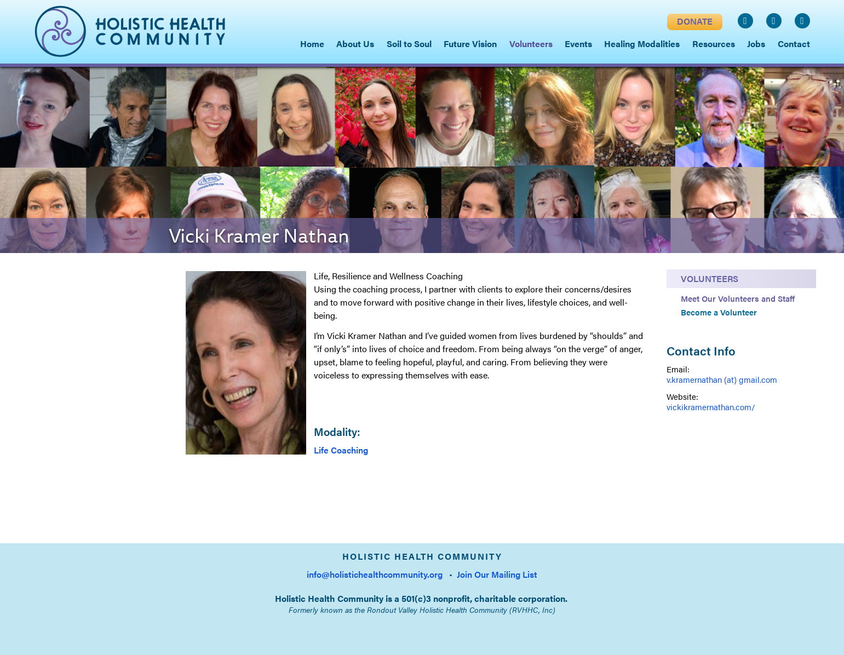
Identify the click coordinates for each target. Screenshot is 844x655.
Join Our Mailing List (497, 574)
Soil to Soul (409, 43)
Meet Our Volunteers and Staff (738, 298)
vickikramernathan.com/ (711, 406)
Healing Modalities (642, 43)
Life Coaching (341, 450)
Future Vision (470, 43)
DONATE (695, 21)
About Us (355, 43)
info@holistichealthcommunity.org (375, 574)
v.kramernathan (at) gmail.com (722, 379)
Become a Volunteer (719, 312)
